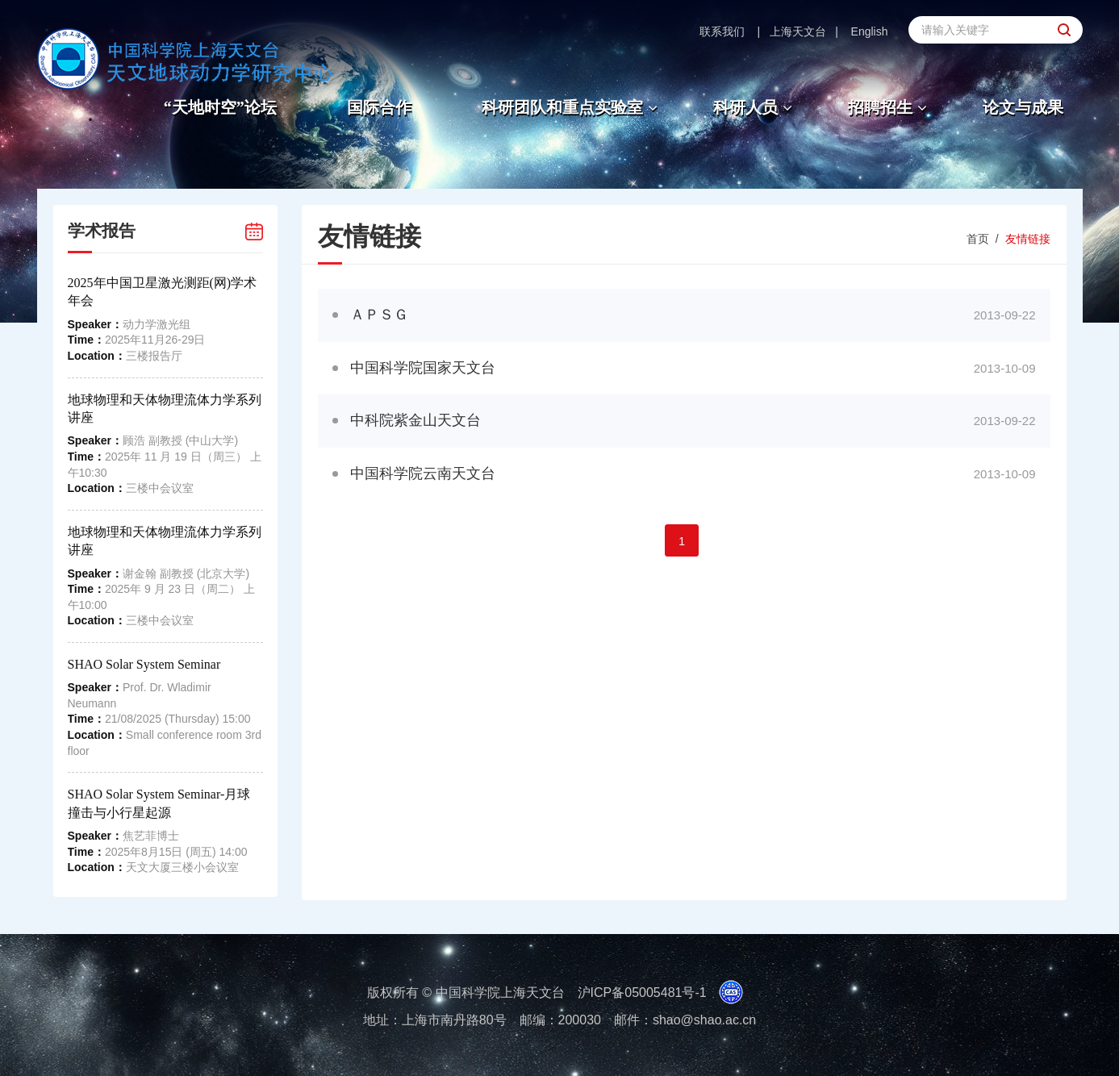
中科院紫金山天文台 (415, 420)
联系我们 (722, 31)
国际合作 (379, 107)
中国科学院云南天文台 (422, 473)
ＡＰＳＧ (386, 315)
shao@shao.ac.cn (704, 1020)
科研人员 (754, 107)
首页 (978, 238)
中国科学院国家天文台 (422, 368)
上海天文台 (798, 31)
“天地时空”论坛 (220, 107)
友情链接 (1027, 238)
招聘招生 (889, 107)
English (869, 31)
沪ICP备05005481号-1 (642, 992)
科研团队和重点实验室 (572, 107)
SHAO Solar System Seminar (144, 664)
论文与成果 (1023, 107)
